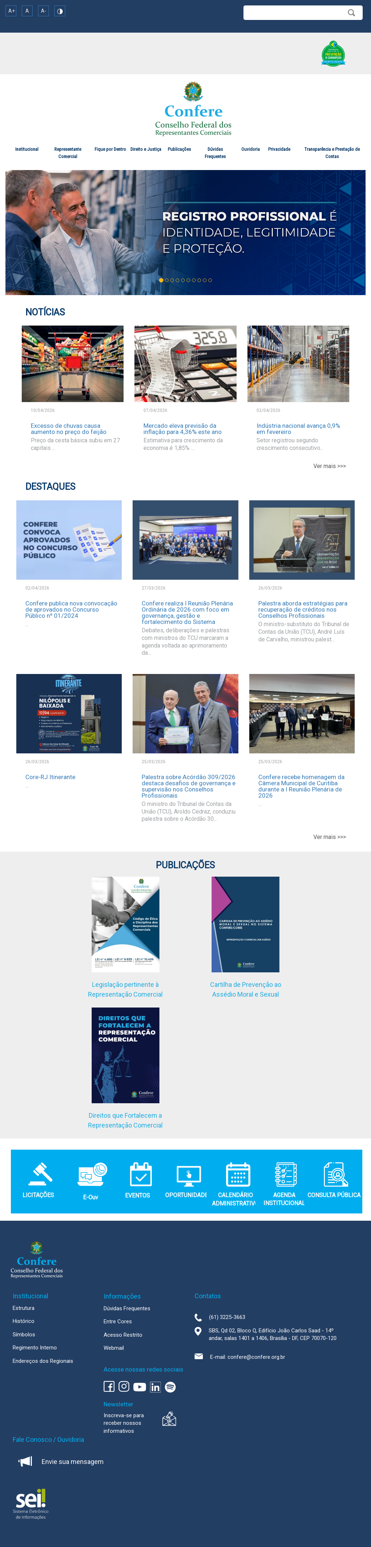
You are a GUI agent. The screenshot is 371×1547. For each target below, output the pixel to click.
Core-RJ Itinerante (50, 777)
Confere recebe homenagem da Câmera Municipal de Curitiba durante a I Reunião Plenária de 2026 (301, 786)
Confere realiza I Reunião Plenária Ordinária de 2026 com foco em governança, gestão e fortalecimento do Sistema (187, 612)
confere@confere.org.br (256, 1357)
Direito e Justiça (145, 149)
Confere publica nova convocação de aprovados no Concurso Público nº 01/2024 (71, 609)
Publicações (179, 149)
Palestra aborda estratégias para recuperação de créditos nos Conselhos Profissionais (302, 609)
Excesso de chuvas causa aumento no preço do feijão (69, 428)
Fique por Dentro (110, 149)
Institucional (26, 149)
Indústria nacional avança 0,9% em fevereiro (298, 428)
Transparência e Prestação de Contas (332, 152)
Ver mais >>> (329, 466)
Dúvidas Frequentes (215, 152)
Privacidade (279, 149)
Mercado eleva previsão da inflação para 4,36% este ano (182, 428)
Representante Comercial (67, 152)
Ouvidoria (250, 149)
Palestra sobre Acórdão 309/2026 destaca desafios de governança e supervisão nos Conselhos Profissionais (188, 786)
